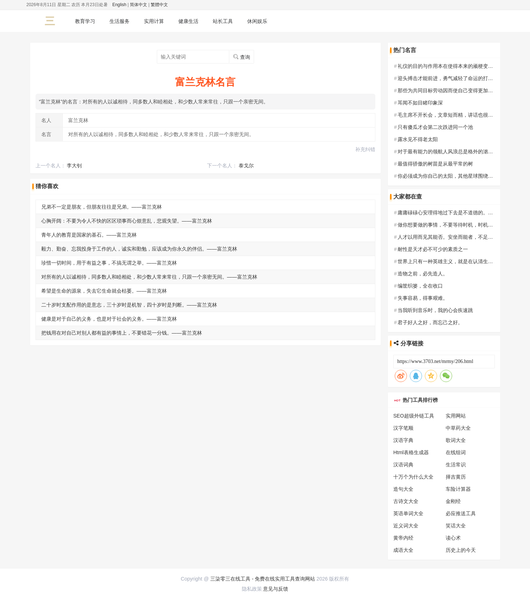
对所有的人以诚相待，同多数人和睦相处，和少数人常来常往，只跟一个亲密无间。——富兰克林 (149, 277)
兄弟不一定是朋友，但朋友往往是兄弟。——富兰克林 (101, 207)
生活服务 (119, 21)
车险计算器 (458, 489)
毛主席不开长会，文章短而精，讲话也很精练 (448, 115)
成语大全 (403, 550)
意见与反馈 (275, 589)
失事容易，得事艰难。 (423, 298)
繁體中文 (159, 4)
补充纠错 (365, 149)
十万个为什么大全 (413, 477)
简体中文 (138, 4)
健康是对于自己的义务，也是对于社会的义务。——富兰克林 (109, 319)
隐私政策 (252, 589)
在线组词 (456, 452)
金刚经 (453, 501)
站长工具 (223, 21)
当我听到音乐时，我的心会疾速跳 (435, 310)
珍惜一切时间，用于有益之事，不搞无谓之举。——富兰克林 (109, 263)
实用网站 (456, 416)
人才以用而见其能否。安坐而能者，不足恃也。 (450, 237)
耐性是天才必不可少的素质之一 (433, 249)
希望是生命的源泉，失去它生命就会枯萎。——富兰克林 (104, 291)
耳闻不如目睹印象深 (420, 103)
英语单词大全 (408, 513)
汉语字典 (403, 440)
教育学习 (85, 21)
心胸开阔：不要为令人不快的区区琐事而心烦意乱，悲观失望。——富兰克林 (126, 221)
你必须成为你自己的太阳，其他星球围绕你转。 (450, 176)
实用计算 (154, 21)
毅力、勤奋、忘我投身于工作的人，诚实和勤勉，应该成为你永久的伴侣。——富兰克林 (139, 249)
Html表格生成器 (411, 452)
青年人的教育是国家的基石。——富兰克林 (89, 235)
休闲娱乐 (257, 21)
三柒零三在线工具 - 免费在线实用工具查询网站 (262, 579)
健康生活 (188, 21)
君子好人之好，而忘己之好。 (430, 322)
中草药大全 (458, 428)
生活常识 (456, 464)
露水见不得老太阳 (418, 139)
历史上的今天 (461, 550)
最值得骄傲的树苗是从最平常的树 (435, 164)
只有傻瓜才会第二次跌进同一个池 (435, 127)
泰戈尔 (246, 165)
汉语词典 (403, 464)
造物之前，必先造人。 (423, 273)
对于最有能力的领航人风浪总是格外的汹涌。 (448, 151)
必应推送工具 (461, 513)
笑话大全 (456, 526)
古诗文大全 (405, 501)
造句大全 (403, 489)
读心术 (453, 538)
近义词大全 (405, 526)
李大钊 (74, 165)
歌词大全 (456, 440)
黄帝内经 (403, 538)
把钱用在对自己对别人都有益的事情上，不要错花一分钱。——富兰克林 (121, 333)
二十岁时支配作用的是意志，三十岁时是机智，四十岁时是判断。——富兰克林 (129, 305)
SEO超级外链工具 (413, 416)
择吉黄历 (456, 477)
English (119, 4)
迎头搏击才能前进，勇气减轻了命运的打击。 (448, 78)
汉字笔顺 (403, 428)
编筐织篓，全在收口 (420, 286)
